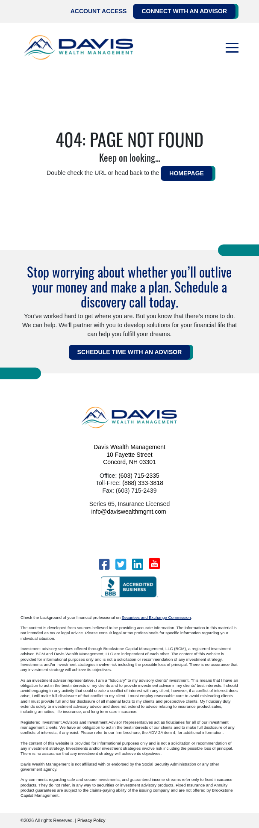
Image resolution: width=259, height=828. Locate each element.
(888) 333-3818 (142, 482)
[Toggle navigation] (232, 48)
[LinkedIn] (137, 564)
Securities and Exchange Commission (156, 617)
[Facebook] (104, 564)
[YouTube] (154, 563)
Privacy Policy (91, 820)
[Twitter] (120, 564)
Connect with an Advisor (184, 11)
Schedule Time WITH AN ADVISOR (129, 352)
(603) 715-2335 (138, 475)
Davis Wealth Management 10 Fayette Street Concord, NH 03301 (129, 454)
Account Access (99, 11)
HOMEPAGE (186, 173)
